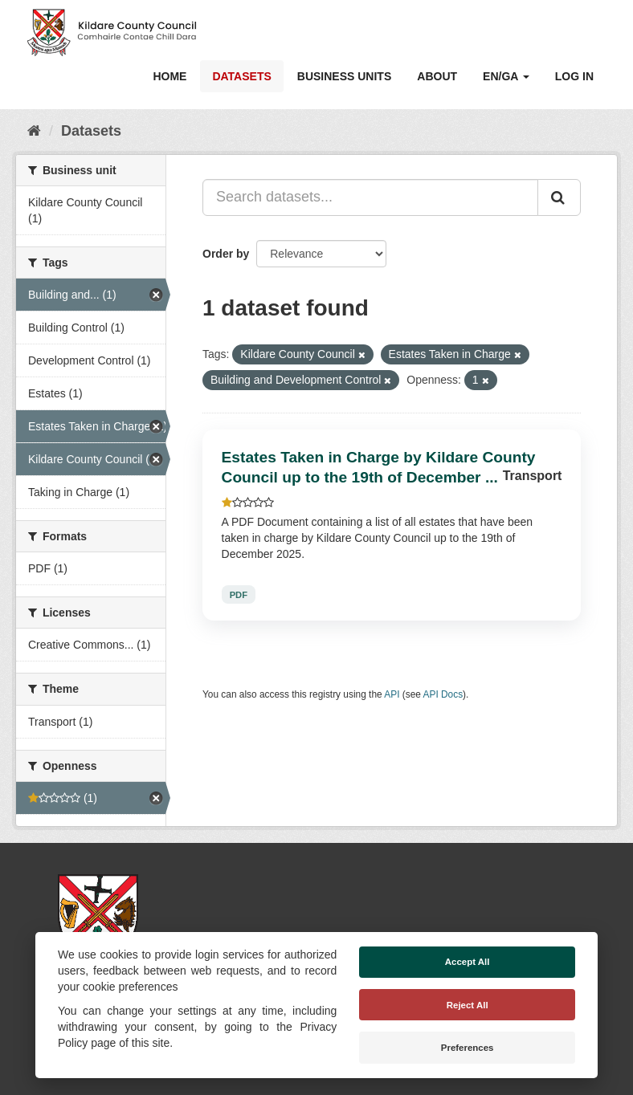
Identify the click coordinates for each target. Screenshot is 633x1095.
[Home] (34, 131)
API (391, 694)
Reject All (467, 1005)
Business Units (344, 76)
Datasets (241, 76)
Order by (225, 253)
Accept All (467, 962)
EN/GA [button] (506, 76)
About (437, 76)
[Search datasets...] (370, 197)
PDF (238, 594)
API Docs (443, 694)
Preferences (467, 1047)
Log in (574, 76)
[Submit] (559, 197)
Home (169, 76)
